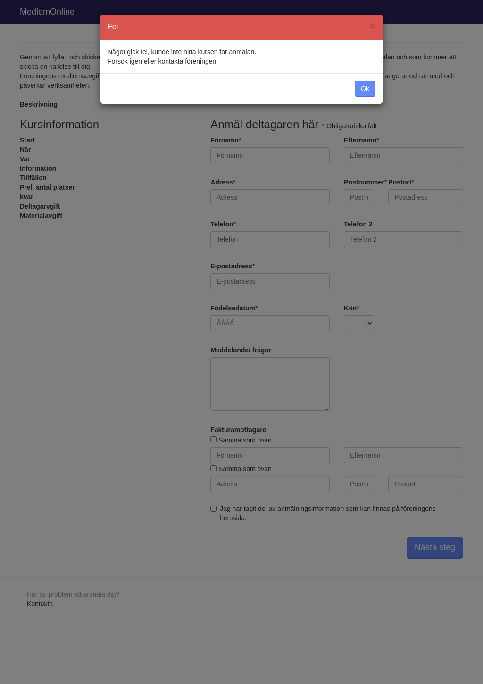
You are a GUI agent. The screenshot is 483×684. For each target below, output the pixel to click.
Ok (365, 88)
